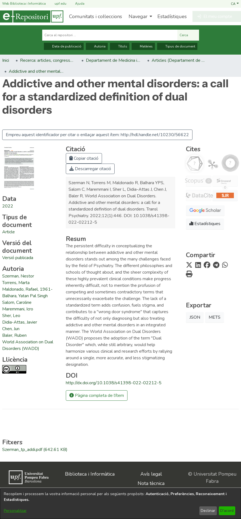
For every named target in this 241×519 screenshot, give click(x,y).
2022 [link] (7, 206)
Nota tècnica (151, 483)
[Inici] (31, 16)
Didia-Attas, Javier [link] (19, 322)
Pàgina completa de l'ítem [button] (96, 395)
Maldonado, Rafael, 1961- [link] (27, 289)
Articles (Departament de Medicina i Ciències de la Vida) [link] (179, 60)
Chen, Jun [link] (10, 329)
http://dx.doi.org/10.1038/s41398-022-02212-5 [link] (113, 383)
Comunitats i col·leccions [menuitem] (95, 16)
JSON (194, 317)
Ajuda (76, 3)
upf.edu (57, 3)
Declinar (208, 510)
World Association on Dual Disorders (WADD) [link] (27, 345)
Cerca (188, 35)
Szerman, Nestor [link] (18, 276)
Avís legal (151, 474)
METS (214, 317)
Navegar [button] (138, 16)
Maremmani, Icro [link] (17, 309)
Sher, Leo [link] (11, 316)
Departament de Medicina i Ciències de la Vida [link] (113, 60)
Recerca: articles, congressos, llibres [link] (47, 60)
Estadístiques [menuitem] (172, 16)
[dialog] (120, 503)
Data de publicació (63, 46)
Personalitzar (15, 510)
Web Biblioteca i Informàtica (24, 3)
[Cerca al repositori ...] (109, 35)
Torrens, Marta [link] (16, 283)
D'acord (227, 510)
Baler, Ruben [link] (14, 335)
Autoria (97, 46)
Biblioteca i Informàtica (90, 474)
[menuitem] (139, 16)
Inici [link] (5, 60)
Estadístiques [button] (204, 224)
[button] (235, 3)
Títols (119, 46)
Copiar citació (83, 158)
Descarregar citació (90, 169)
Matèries (143, 46)
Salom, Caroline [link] (17, 302)
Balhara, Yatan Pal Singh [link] (25, 296)
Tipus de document (177, 46)
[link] (8, 232)
